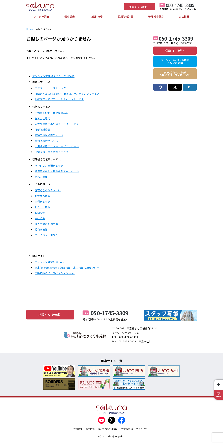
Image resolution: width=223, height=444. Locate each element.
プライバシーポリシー (48, 235)
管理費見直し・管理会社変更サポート (57, 171)
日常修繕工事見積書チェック (51, 152)
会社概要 (184, 16)
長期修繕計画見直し (46, 141)
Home (29, 29)
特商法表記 (41, 229)
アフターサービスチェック (50, 88)
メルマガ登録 (175, 61)
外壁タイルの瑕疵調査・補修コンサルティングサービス (67, 93)
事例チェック (42, 201)
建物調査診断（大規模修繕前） (53, 113)
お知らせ (40, 212)
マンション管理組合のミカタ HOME (53, 76)
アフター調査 (41, 16)
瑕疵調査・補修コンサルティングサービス (59, 99)
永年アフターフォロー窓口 (175, 74)
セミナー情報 (42, 207)
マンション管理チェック (49, 165)
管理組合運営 (156, 16)
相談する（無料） (139, 7)
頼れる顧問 (41, 176)
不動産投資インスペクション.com (55, 273)
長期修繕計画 (125, 16)
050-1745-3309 (180, 4)
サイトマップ (143, 428)
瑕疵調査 (69, 16)
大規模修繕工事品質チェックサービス (57, 124)
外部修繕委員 (42, 129)
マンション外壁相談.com (49, 262)
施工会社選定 (42, 118)
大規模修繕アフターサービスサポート (57, 146)
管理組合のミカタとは (48, 190)
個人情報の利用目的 (46, 224)
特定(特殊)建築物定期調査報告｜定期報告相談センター (67, 267)
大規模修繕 (96, 16)
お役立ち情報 (42, 196)
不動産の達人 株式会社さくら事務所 (85, 335)
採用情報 (90, 428)
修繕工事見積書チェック (49, 135)
